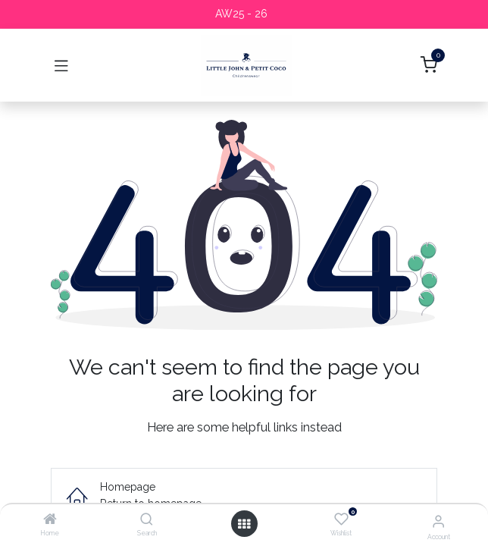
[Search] (146, 520)
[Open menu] (244, 524)
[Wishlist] (341, 519)
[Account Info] (438, 521)
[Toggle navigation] (61, 65)
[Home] (50, 520)
